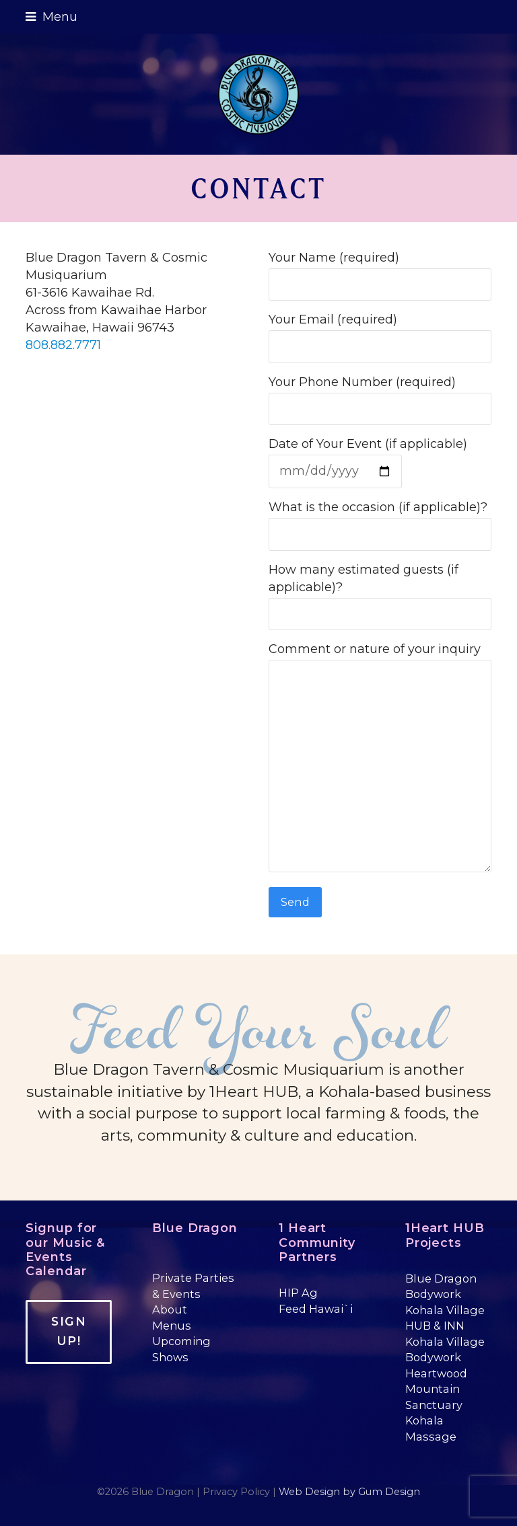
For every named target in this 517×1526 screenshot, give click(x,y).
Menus (171, 1325)
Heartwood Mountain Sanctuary (436, 1389)
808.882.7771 (63, 345)
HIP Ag (298, 1292)
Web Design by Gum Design (349, 1492)
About (169, 1309)
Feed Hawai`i (316, 1308)
